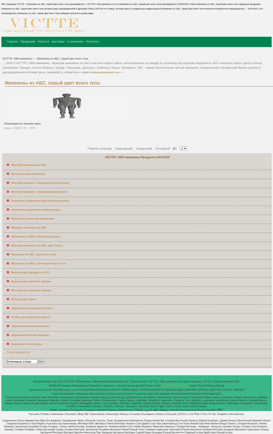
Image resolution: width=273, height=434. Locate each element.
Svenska (211, 410)
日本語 (138, 410)
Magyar (164, 410)
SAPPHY (203, 389)
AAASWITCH (157, 389)
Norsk (200, 410)
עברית (212, 414)
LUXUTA (121, 393)
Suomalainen (187, 410)
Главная (12, 41)
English (222, 414)
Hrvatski (135, 414)
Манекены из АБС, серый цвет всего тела (62, 58)
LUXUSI (110, 393)
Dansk (174, 410)
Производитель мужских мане (22, 123)
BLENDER (195, 393)
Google (83, 389)
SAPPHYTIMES (120, 389)
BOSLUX (171, 389)
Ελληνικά (171, 414)
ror (72, 389)
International (235, 414)
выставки (58, 41)
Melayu (124, 414)
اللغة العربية (151, 410)
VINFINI (144, 389)
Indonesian (57, 414)
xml (77, 389)
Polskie (44, 414)
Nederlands (125, 410)
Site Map (58, 389)
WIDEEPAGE (102, 389)
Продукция (27, 41)
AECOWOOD (97, 393)
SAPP (130, 393)
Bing (91, 389)
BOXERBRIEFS (211, 393)
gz (68, 389)
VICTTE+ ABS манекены (18, 58)
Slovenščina (97, 414)
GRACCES (152, 393)
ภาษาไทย (193, 414)
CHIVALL (227, 389)
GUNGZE (140, 393)
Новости (43, 41)
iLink (49, 389)
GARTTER (215, 389)
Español (64, 410)
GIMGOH (239, 389)
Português (77, 410)
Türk (204, 414)
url (65, 389)
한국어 (182, 414)
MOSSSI (69, 393)
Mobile (54, 410)
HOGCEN (58, 393)
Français (90, 410)
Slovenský (112, 414)
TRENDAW (82, 393)
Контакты (92, 41)
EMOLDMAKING (187, 389)
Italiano (112, 410)
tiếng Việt (83, 414)
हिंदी (220, 410)
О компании (75, 41)
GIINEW (165, 393)
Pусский (34, 414)
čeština (159, 414)
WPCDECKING (179, 393)
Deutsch (101, 410)
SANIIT (134, 389)
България (147, 414)
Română (70, 414)
